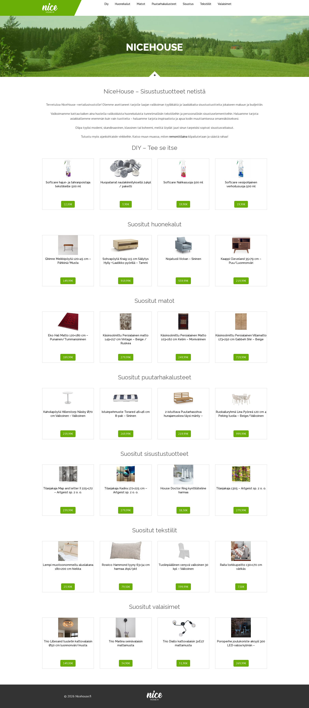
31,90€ (183, 663)
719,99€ (241, 357)
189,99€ (68, 357)
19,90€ (183, 204)
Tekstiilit (205, 4)
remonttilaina (178, 136)
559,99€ (183, 281)
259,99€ (68, 434)
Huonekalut (122, 4)
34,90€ (125, 663)
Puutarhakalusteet (164, 4)
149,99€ (68, 281)
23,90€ (68, 587)
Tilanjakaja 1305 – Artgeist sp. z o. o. (241, 488)
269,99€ (126, 434)
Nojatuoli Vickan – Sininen (183, 259)
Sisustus (188, 4)
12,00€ (68, 204)
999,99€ (241, 434)
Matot (141, 4)
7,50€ (241, 587)
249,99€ (183, 357)
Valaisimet (225, 4)
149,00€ (68, 663)
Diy (106, 4)
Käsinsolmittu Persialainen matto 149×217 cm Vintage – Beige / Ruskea (125, 339)
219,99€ (241, 281)
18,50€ (183, 510)
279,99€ (126, 357)
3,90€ (125, 204)
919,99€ (126, 281)
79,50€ (125, 587)
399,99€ (183, 587)
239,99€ (68, 510)
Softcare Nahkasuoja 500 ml (183, 182)
